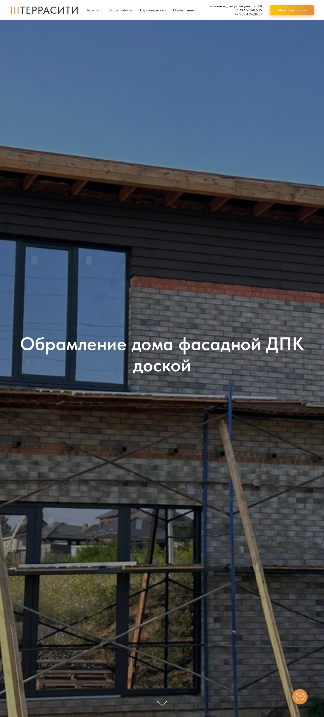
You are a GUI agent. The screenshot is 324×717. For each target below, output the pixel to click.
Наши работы (120, 10)
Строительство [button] (153, 10)
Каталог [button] (94, 10)
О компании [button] (183, 10)
